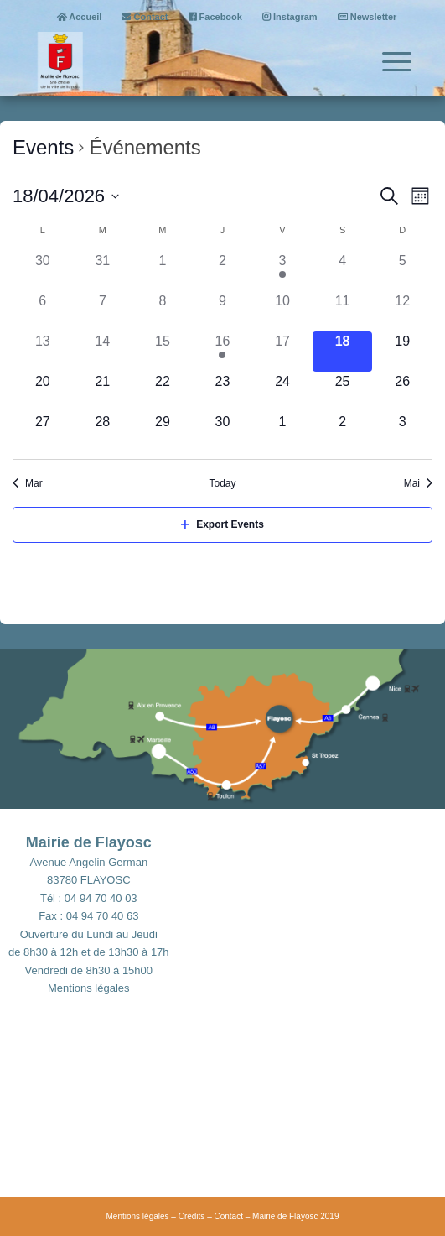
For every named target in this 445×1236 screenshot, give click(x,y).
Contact (145, 17)
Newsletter (367, 17)
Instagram (290, 17)
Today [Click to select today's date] (222, 483)
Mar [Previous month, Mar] (28, 483)
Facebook (215, 17)
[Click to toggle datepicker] (66, 196)
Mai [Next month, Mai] (418, 483)
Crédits (192, 1216)
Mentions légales (89, 988)
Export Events (222, 524)
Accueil (79, 17)
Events (43, 147)
